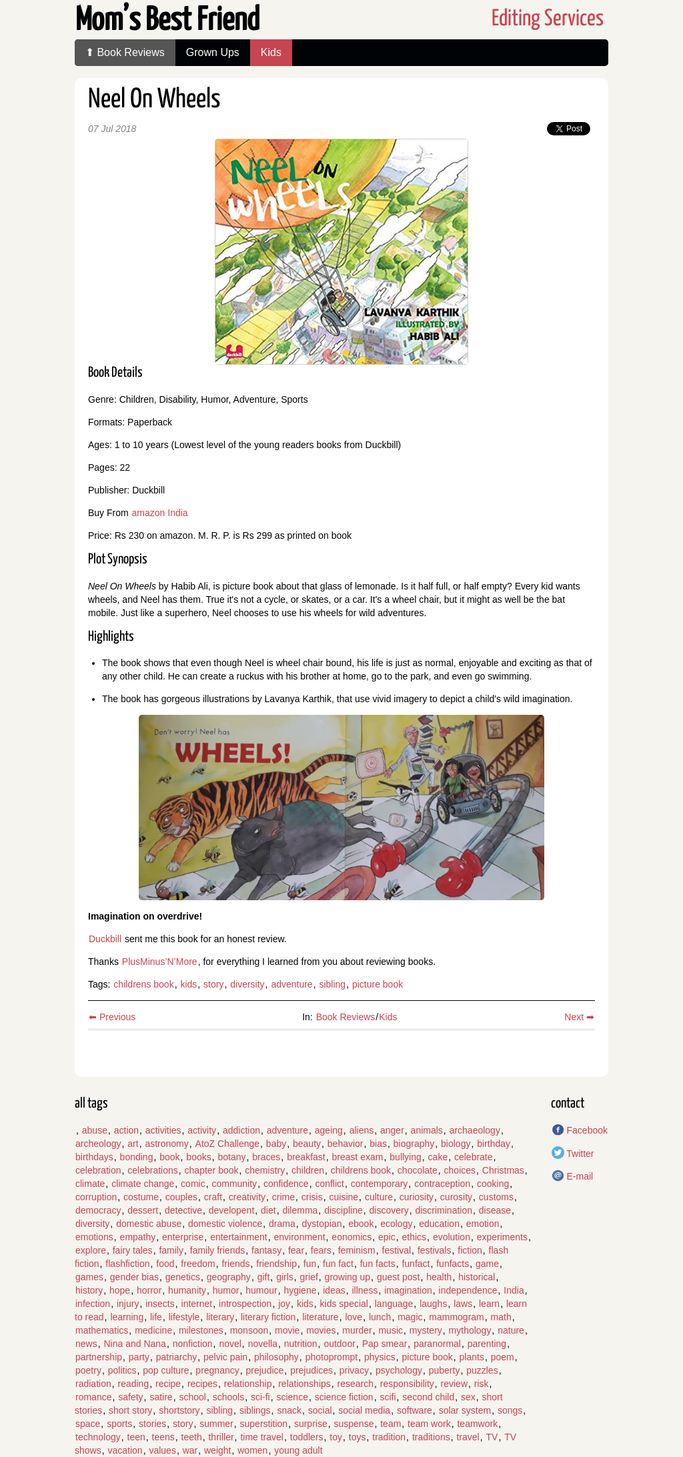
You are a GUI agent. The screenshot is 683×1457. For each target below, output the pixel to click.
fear (296, 1250)
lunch (380, 1317)
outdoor (339, 1343)
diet (268, 1210)
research (355, 1383)
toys (357, 1437)
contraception (442, 1183)
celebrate (473, 1157)
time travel (261, 1437)
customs (496, 1197)
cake (438, 1157)
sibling (332, 984)
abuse (94, 1130)
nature (511, 1330)
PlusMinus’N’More (159, 961)
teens (163, 1437)
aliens (362, 1130)
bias (378, 1143)
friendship (276, 1263)
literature (320, 1317)
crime (283, 1197)
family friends (217, 1250)
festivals (435, 1250)
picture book (377, 984)
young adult (298, 1450)
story (213, 984)
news (86, 1343)
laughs (433, 1303)
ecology (396, 1223)
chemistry (265, 1170)
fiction (470, 1250)
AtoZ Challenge (227, 1143)
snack (289, 1410)
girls (284, 1277)
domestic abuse (148, 1223)
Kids (271, 52)
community (234, 1183)
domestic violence (225, 1223)
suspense (353, 1423)
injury (128, 1303)
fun (309, 1263)
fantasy (266, 1250)
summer (216, 1423)
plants (472, 1357)
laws (463, 1303)
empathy (138, 1237)
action (126, 1130)
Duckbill (105, 939)
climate (90, 1183)
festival (397, 1250)
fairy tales (133, 1250)
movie (287, 1330)
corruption (96, 1197)
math (501, 1317)
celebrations (152, 1170)
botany (231, 1157)
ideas (334, 1290)
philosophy (276, 1357)
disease (495, 1210)
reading (133, 1383)
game (487, 1263)
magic (410, 1317)
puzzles (482, 1370)
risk (481, 1383)
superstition (264, 1423)
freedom (198, 1263)
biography (414, 1143)
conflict (329, 1183)
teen (136, 1437)
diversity (247, 984)
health (439, 1277)
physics (380, 1357)
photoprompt (331, 1357)
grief (309, 1277)
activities (163, 1130)
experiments (502, 1237)
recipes (202, 1383)
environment (299, 1237)
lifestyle (184, 1317)
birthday (493, 1143)
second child (428, 1397)
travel (467, 1437)
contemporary (379, 1183)
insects (160, 1303)
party (139, 1357)
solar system (465, 1410)
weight (217, 1450)
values (162, 1450)
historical (476, 1277)
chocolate (418, 1170)
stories (152, 1423)
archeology (98, 1143)
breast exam (358, 1157)
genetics (182, 1277)
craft (213, 1197)
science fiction (344, 1397)
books (198, 1157)
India (514, 1290)
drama (282, 1223)
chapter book (212, 1170)
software (414, 1410)
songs (510, 1410)
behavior (345, 1143)
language (394, 1303)
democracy (98, 1210)
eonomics (351, 1237)
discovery (389, 1210)
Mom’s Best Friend (167, 21)
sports (119, 1423)
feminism (357, 1250)
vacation (124, 1450)
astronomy (166, 1143)
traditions (431, 1437)
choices (460, 1170)
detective (183, 1210)
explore (90, 1250)
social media (364, 1410)
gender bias (134, 1277)
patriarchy (176, 1357)
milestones (201, 1330)
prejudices (311, 1370)
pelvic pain (225, 1357)
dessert (142, 1210)
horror (149, 1290)
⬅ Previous (112, 1017)
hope (119, 1290)
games (89, 1277)
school (192, 1397)
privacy (354, 1370)
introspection (245, 1303)
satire (160, 1397)
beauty (307, 1143)
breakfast (306, 1157)
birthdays (94, 1157)
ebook (361, 1223)
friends (235, 1263)
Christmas (503, 1170)
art (132, 1143)
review (454, 1383)
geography (229, 1277)
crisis (312, 1197)
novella (262, 1343)
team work (429, 1423)
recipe (168, 1383)
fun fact (338, 1263)
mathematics (101, 1330)
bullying (405, 1157)
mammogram (456, 1317)
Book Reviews (346, 1017)
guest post (398, 1277)
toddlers (306, 1437)
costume (141, 1197)
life (156, 1317)
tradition (389, 1437)
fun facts (378, 1263)
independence (468, 1290)
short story (130, 1410)
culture (379, 1197)
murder (357, 1330)
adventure (291, 984)
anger (392, 1130)
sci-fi (260, 1397)
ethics (414, 1237)
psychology (399, 1370)
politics (122, 1370)
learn (489, 1303)
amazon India (160, 512)
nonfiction (193, 1343)
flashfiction (127, 1263)
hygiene (299, 1290)
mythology (470, 1330)
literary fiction (268, 1317)
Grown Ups (212, 52)
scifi (388, 1397)
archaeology (475, 1130)
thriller (220, 1437)
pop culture (166, 1370)
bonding (136, 1157)
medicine (153, 1330)
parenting (487, 1343)
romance (93, 1397)
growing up (348, 1277)
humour (261, 1290)
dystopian (322, 1223)
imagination (408, 1290)
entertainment (238, 1237)
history (89, 1290)
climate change (142, 1183)
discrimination (443, 1210)
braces (266, 1157)
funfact (416, 1263)
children (307, 1170)
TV (492, 1437)
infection (92, 1303)
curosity (456, 1197)
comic (193, 1183)
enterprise (182, 1237)
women (252, 1450)
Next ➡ (579, 1017)
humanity (187, 1290)
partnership (98, 1357)
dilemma (299, 1210)
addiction (241, 1130)
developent (232, 1210)
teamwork (477, 1423)
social (320, 1410)
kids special (344, 1303)
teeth (191, 1437)
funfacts (452, 1263)
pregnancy (217, 1370)
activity (201, 1130)
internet (197, 1303)
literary (220, 1317)
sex (468, 1397)
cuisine (344, 1197)
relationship (248, 1383)
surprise (310, 1423)
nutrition (300, 1343)
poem (502, 1357)
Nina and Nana (134, 1343)
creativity (247, 1197)
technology (98, 1437)
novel (230, 1343)
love (353, 1317)
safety (130, 1397)
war (190, 1450)
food (165, 1263)
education (439, 1223)
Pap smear (385, 1343)
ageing (329, 1130)
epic (387, 1237)
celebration (98, 1170)
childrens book (143, 984)
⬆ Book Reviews (125, 52)
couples (181, 1197)
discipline (343, 1210)
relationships (304, 1383)
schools (228, 1397)
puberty (444, 1370)
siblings (255, 1410)
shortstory (179, 1410)
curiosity (417, 1197)
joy (284, 1303)
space (87, 1423)
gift (263, 1277)
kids (188, 984)
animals (427, 1130)
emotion (483, 1223)
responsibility (407, 1383)
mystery (426, 1330)
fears (321, 1250)
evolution (451, 1237)
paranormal (437, 1343)
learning (126, 1317)
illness (365, 1290)
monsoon (249, 1330)
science (291, 1397)
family (171, 1250)
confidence (286, 1183)
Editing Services (548, 19)
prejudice (265, 1370)
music (390, 1330)
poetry (88, 1370)
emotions (94, 1237)
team (390, 1423)
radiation (93, 1383)
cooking (493, 1183)
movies (320, 1330)
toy (335, 1437)
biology (455, 1143)
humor (226, 1290)
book (169, 1157)
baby (276, 1143)
